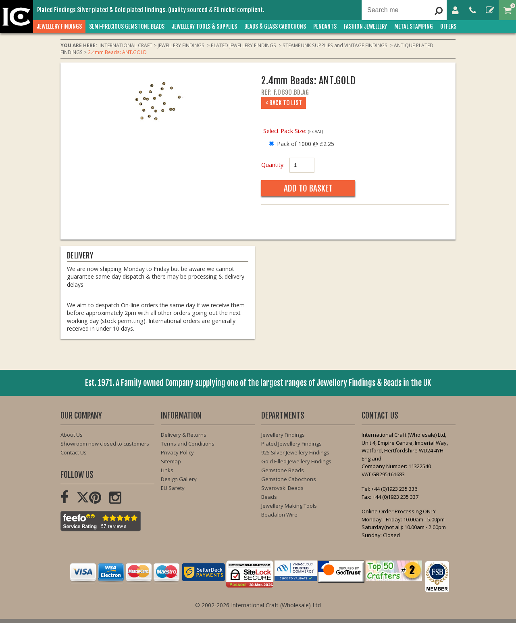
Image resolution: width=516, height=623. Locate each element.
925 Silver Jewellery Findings (295, 452)
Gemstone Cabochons (288, 479)
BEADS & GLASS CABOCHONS (275, 26)
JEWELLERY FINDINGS (59, 26)
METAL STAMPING (413, 26)
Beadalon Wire (279, 514)
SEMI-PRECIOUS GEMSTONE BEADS (126, 26)
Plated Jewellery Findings (291, 443)
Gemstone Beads (282, 470)
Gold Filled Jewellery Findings (296, 461)
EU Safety (173, 488)
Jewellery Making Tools (289, 505)
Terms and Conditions (187, 443)
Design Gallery (179, 479)
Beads (269, 496)
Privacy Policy (177, 452)
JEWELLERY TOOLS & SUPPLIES (204, 26)
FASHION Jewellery (365, 26)
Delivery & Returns (183, 434)
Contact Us (73, 452)
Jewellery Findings (283, 434)
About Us (71, 434)
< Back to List (283, 103)
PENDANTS (325, 26)
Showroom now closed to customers (104, 443)
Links (167, 470)
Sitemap (171, 461)
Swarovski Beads (282, 488)
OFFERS (448, 26)
